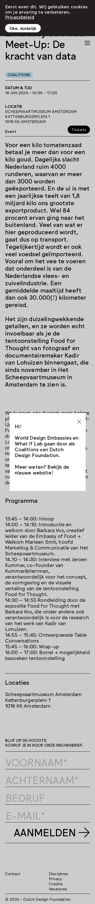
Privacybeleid (19, 16)
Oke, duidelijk (22, 28)
